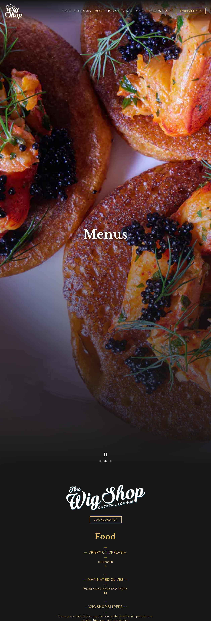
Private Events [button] (120, 11)
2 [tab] (105, 403)
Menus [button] (100, 11)
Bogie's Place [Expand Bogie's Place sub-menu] (160, 10)
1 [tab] (100, 403)
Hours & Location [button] (77, 11)
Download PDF (105, 461)
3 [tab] (110, 403)
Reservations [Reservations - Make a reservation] (191, 11)
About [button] (141, 11)
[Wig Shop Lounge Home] (14, 11)
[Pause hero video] (105, 396)
